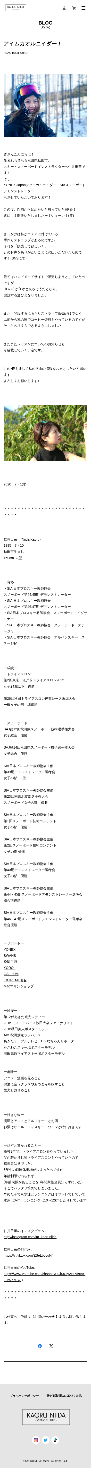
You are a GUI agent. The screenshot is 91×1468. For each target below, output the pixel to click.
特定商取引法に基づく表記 (64, 1396)
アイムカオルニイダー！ (33, 43)
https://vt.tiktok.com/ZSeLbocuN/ (28, 1255)
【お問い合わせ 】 (45, 1317)
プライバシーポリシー (24, 1396)
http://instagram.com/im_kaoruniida (30, 1237)
